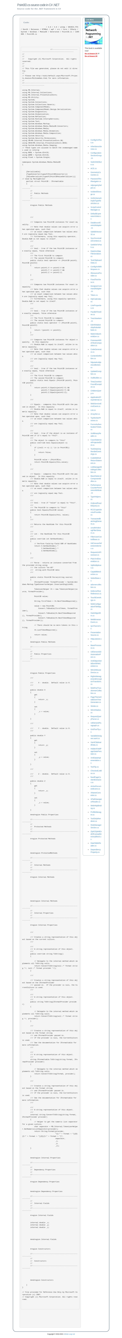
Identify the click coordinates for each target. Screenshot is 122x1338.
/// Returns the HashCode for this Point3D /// (47, 524)
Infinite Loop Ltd (69, 1334)
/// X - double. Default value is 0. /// (46, 684)
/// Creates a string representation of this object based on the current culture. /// (50, 938)
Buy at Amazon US (91, 53)
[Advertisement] (95, 98)
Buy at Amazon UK (91, 56)
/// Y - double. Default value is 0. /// (46, 728)
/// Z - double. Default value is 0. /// (46, 775)
